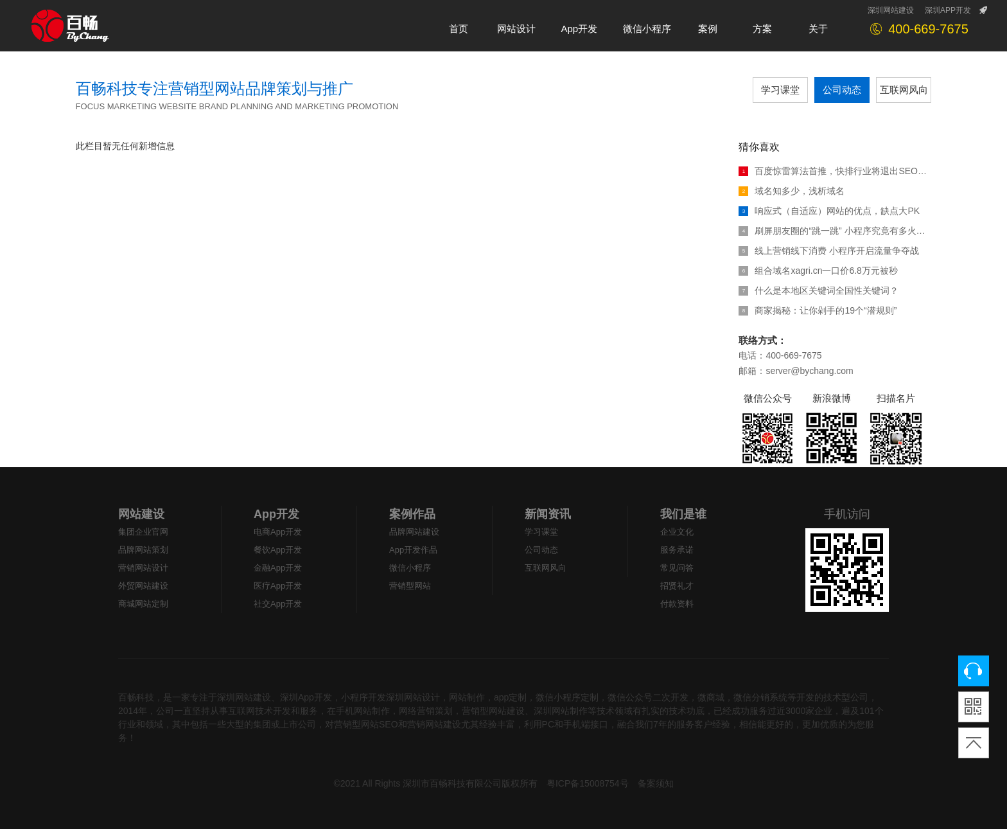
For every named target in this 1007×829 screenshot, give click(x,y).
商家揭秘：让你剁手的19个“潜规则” (818, 310)
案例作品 (412, 514)
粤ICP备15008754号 (588, 783)
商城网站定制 (143, 604)
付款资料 (677, 604)
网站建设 (141, 514)
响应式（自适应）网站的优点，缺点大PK (829, 211)
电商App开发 (278, 532)
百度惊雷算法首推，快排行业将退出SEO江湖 (835, 171)
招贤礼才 (677, 586)
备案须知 (656, 783)
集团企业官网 (143, 532)
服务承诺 (677, 550)
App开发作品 (413, 550)
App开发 (276, 514)
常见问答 (677, 568)
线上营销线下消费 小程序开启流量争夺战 (829, 250)
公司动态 (842, 89)
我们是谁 (683, 514)
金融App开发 (278, 568)
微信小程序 (410, 568)
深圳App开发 (306, 697)
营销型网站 (410, 586)
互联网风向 (904, 89)
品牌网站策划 (143, 550)
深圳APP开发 (948, 10)
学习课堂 (780, 89)
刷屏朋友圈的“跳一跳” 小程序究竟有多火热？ (835, 231)
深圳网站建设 (891, 10)
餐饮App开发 (278, 550)
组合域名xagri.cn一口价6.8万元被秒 (818, 270)
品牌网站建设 (414, 532)
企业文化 (677, 532)
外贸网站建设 (143, 586)
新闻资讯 (548, 514)
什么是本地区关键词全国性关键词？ (818, 290)
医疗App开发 (278, 586)
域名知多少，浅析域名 (792, 191)
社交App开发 (278, 604)
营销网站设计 (143, 568)
